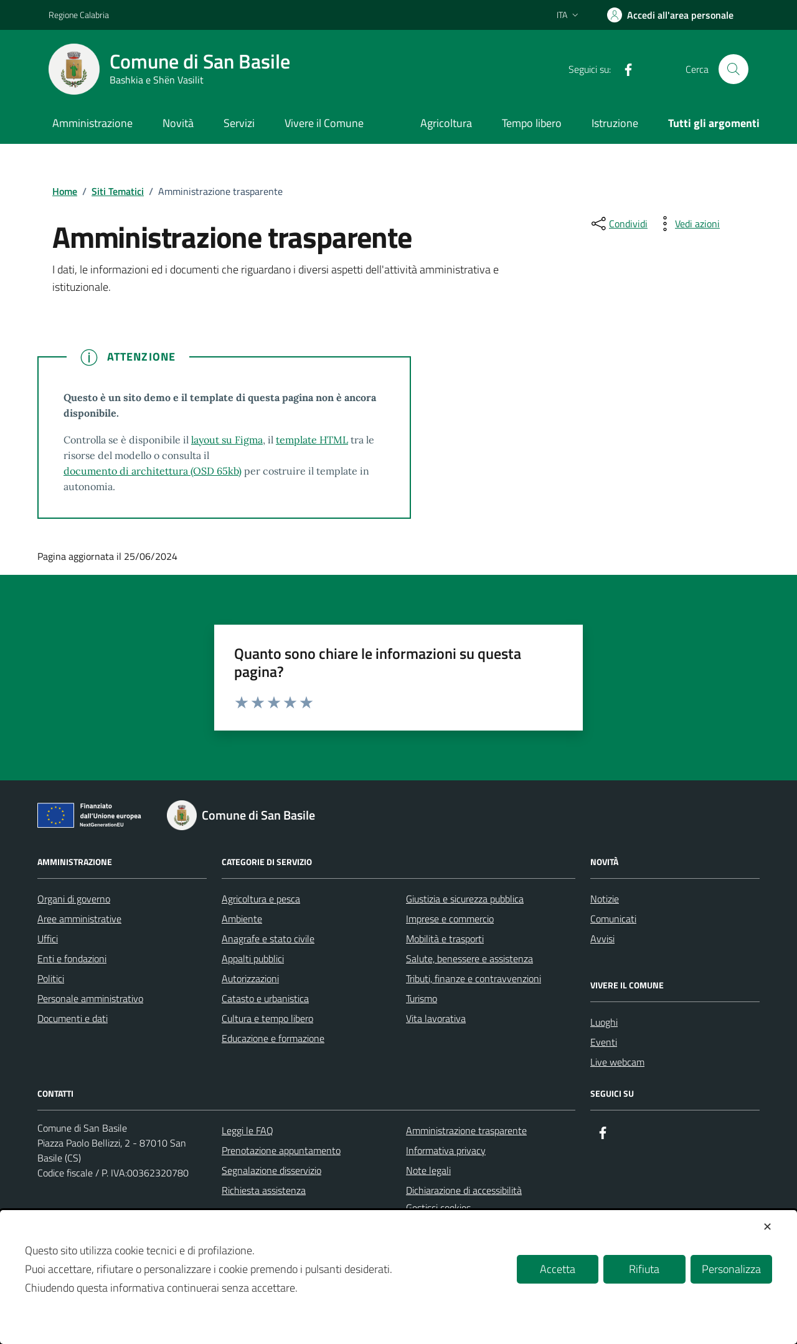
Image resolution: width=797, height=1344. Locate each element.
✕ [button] (767, 1226)
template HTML (312, 439)
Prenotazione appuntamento (281, 1150)
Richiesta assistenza (264, 1190)
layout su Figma (227, 439)
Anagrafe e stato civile (268, 938)
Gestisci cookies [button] (438, 1207)
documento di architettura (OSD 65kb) (153, 471)
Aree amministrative (79, 918)
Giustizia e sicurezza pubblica (465, 898)
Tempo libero (532, 123)
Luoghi (604, 1022)
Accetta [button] (557, 1269)
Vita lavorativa (436, 1018)
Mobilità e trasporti (445, 938)
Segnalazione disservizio (271, 1170)
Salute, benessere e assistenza (469, 958)
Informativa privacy (446, 1150)
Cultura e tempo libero (267, 1018)
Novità (178, 123)
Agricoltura (446, 123)
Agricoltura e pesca (261, 898)
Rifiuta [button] (644, 1269)
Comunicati (613, 918)
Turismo (421, 998)
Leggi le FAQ (247, 1130)
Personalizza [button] (731, 1269)
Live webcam (617, 1061)
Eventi (603, 1041)
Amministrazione (92, 123)
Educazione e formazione (273, 1038)
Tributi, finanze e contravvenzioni (473, 978)
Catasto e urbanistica (265, 998)
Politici (50, 978)
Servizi (239, 123)
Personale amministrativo (90, 998)
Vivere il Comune (324, 123)
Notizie (604, 898)
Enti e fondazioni (71, 958)
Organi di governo (73, 898)
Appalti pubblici (253, 958)
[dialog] (398, 1277)
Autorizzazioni (250, 978)
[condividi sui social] (618, 224)
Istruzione (615, 123)
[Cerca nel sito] (733, 69)
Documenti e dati (72, 1018)
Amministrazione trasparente (466, 1130)
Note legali (428, 1170)
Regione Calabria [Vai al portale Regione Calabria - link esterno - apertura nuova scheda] (79, 14)
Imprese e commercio (450, 918)
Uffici (47, 938)
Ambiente (242, 918)
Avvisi (602, 938)
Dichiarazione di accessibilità (464, 1190)
